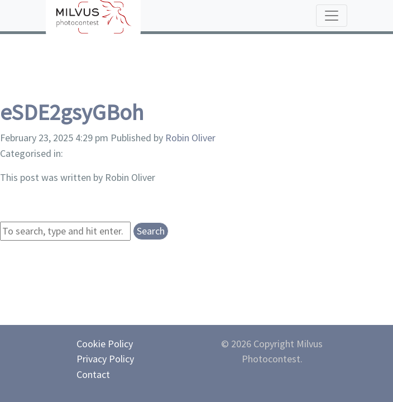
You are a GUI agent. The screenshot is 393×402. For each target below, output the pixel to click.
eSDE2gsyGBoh (71, 112)
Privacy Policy (105, 358)
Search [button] (151, 230)
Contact (93, 374)
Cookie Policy (104, 343)
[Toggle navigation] (331, 15)
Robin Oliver (190, 137)
